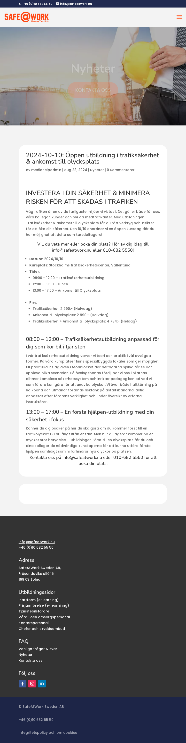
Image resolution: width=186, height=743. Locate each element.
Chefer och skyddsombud (42, 628)
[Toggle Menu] (179, 17)
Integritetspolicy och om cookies (48, 732)
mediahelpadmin (46, 169)
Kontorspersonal (34, 622)
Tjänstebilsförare (34, 611)
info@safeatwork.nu (72, 250)
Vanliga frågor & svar (38, 648)
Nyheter (97, 169)
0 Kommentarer (121, 169)
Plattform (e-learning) (39, 599)
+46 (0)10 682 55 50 (37, 4)
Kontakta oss (30, 660)
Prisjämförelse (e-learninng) (44, 605)
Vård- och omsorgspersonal (44, 617)
